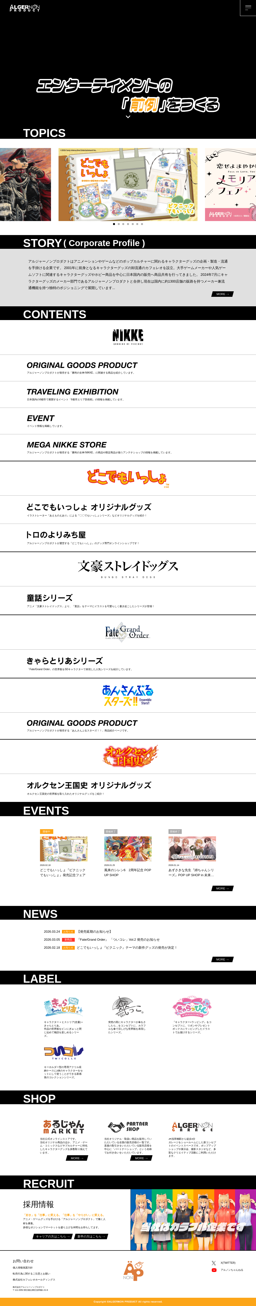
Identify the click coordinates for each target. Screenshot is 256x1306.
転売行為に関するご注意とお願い (31, 1273)
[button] (114, 224)
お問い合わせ (23, 1261)
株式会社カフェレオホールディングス (34, 1279)
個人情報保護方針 (23, 1267)
